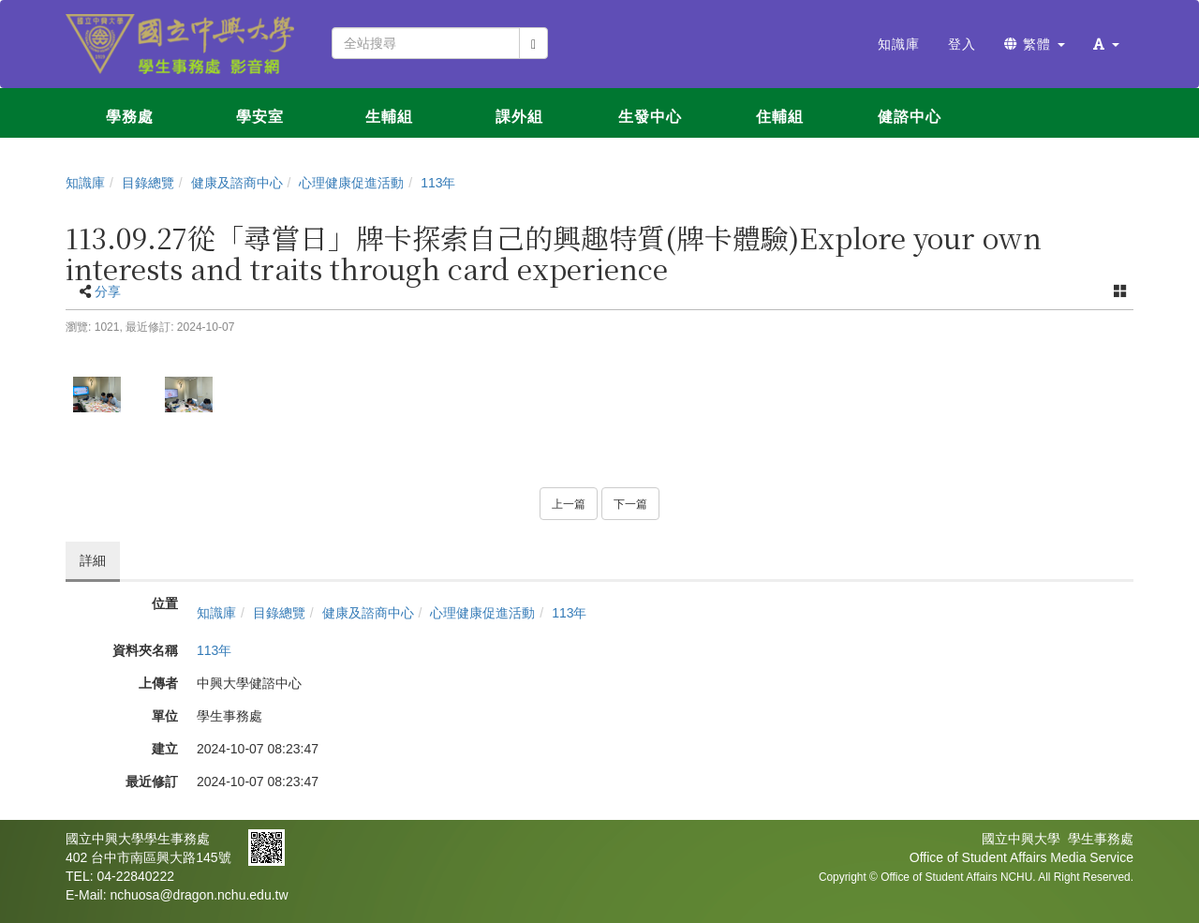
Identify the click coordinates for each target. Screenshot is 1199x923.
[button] (1106, 44)
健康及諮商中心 (237, 182)
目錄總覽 (148, 182)
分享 (108, 291)
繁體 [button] (1034, 44)
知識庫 (85, 182)
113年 (438, 182)
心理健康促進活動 (351, 182)
